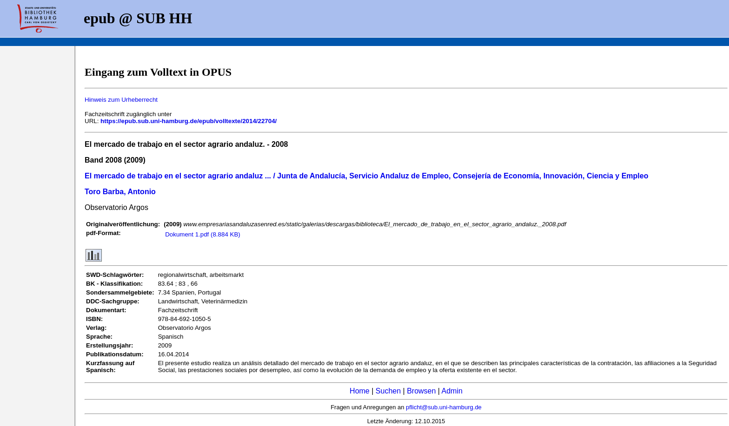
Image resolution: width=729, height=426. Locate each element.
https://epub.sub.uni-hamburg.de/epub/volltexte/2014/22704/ (188, 121)
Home (360, 391)
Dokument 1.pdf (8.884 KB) (202, 234)
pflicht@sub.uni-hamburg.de (444, 407)
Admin (452, 391)
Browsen (421, 391)
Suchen (388, 391)
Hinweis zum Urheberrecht (121, 99)
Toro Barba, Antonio (120, 192)
